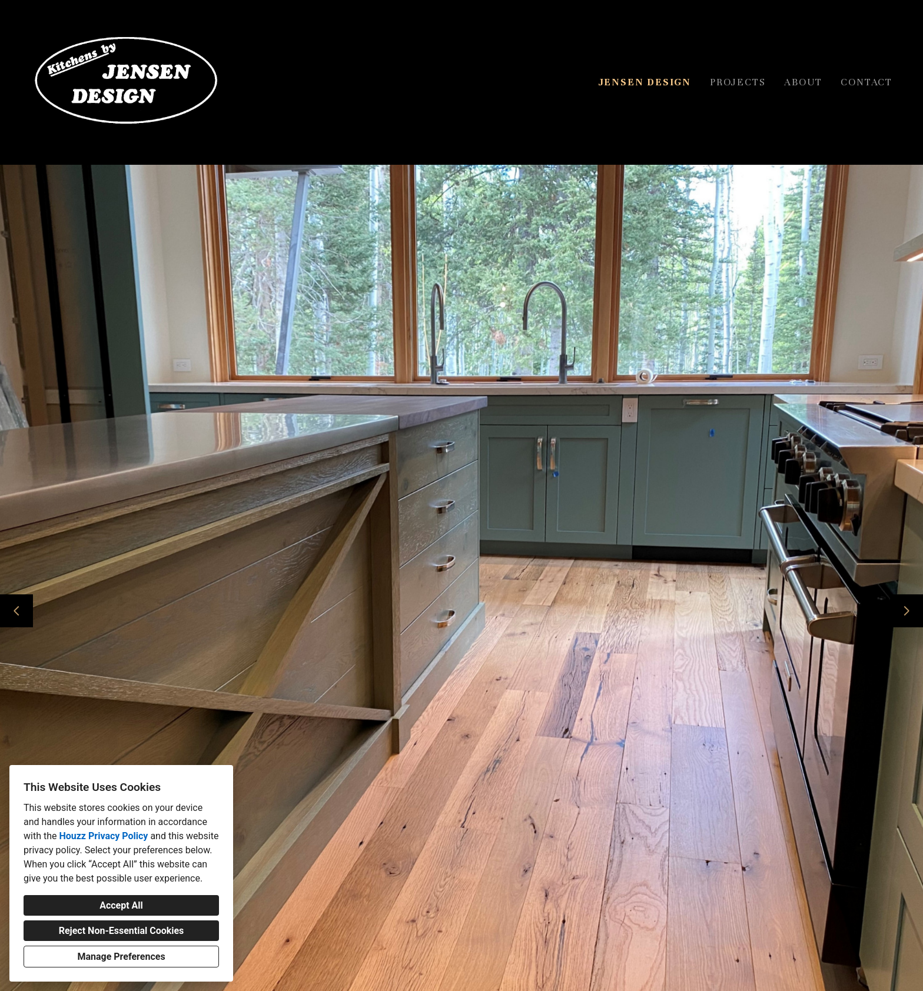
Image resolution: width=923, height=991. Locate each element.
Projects (737, 82)
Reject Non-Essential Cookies (121, 930)
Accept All (121, 905)
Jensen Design (645, 82)
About (803, 82)
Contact (866, 82)
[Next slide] (906, 610)
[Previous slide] (16, 610)
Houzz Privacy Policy (103, 836)
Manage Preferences (121, 956)
